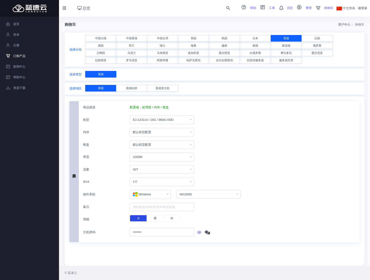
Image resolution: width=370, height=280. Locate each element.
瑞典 (193, 45)
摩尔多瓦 (286, 53)
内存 (86, 132)
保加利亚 (193, 53)
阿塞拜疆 (162, 60)
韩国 (224, 38)
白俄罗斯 (255, 53)
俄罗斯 (317, 45)
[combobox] (162, 119)
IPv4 (86, 182)
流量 (86, 169)
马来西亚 (162, 53)
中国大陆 (100, 38)
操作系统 (89, 194)
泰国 (255, 45)
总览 (83, 8)
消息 (284, 8)
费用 (303, 8)
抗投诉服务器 (255, 60)
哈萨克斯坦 (193, 60)
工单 (266, 8)
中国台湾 (162, 38)
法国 (317, 38)
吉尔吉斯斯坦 (224, 60)
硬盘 (86, 144)
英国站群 (131, 88)
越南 (224, 45)
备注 (86, 207)
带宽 (86, 157)
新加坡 (286, 45)
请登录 (362, 8)
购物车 (323, 8)
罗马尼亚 (131, 60)
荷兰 (132, 45)
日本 (255, 38)
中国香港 (131, 38)
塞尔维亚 (224, 53)
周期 (86, 219)
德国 (101, 45)
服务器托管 (286, 60)
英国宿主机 (163, 88)
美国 (193, 38)
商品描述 (89, 107)
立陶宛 (101, 53)
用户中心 (344, 24)
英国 (286, 38)
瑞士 (162, 45)
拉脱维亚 (100, 60)
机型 (86, 120)
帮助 (247, 8)
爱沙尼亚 (317, 53)
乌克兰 (131, 53)
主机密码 (89, 232)
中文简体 (345, 8)
